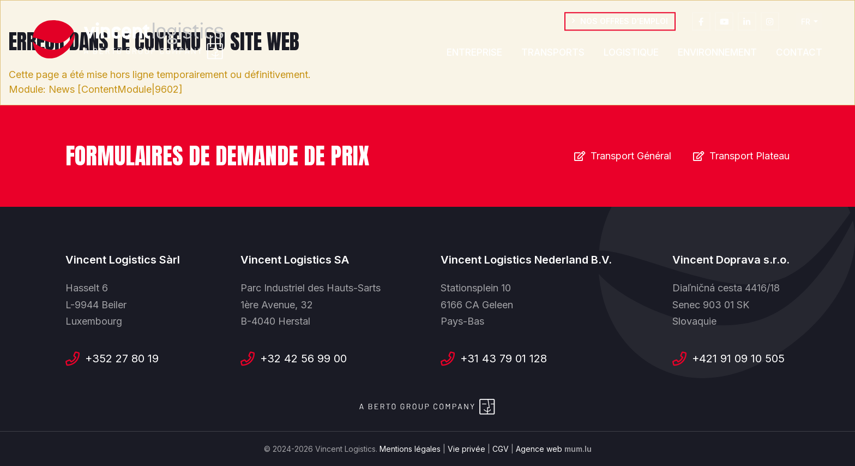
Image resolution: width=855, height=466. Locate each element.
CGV (500, 448)
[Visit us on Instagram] (770, 24)
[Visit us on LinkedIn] (747, 24)
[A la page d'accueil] (128, 39)
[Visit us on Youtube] (724, 24)
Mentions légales (410, 448)
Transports (553, 55)
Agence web (539, 448)
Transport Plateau (749, 156)
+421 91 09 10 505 (738, 358)
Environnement (717, 55)
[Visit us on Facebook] (701, 24)
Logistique (631, 55)
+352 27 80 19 (122, 358)
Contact (799, 55)
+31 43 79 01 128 (503, 358)
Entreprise (474, 55)
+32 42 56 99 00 (303, 358)
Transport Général (631, 156)
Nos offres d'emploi (624, 24)
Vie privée (466, 448)
